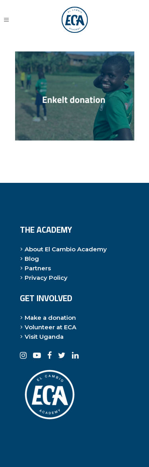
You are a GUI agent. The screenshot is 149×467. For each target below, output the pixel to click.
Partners (38, 268)
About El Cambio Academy (66, 249)
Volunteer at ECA (50, 327)
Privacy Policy (46, 277)
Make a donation (50, 317)
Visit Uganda (44, 336)
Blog (32, 258)
